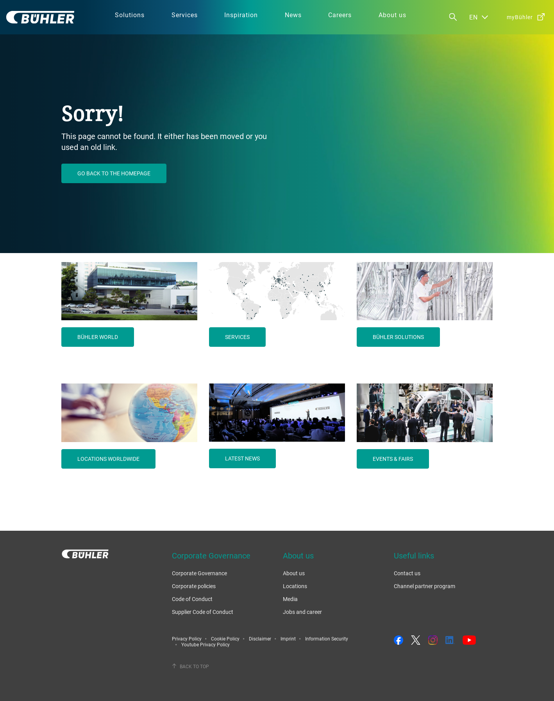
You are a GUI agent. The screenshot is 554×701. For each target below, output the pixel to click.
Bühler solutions (398, 337)
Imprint (288, 638)
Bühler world (97, 337)
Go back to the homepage (113, 173)
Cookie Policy (225, 638)
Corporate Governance (199, 573)
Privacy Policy (187, 638)
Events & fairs (393, 458)
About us (294, 573)
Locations (295, 586)
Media (290, 599)
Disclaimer (260, 638)
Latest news (242, 458)
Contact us (407, 573)
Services (237, 337)
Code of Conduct (192, 599)
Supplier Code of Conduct (202, 611)
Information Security (326, 638)
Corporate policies (194, 586)
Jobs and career (302, 611)
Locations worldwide (108, 458)
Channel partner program (424, 586)
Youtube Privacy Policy (205, 644)
